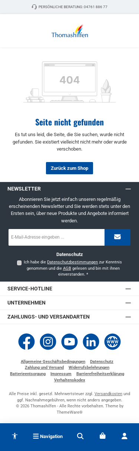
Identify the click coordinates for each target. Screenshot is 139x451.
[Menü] (48, 436)
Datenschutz (101, 361)
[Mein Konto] (124, 436)
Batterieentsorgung (28, 373)
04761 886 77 (95, 6)
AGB (67, 268)
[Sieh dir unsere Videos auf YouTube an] (69, 341)
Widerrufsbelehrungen (89, 367)
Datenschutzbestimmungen (72, 262)
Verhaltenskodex (69, 380)
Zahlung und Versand (44, 367)
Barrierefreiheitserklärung (100, 373)
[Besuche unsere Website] (112, 341)
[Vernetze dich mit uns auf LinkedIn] (91, 341)
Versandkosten (108, 393)
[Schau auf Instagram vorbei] (48, 341)
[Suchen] (80, 436)
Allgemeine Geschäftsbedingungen (53, 361)
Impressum (61, 373)
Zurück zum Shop (69, 168)
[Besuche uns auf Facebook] (26, 341)
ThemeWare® (70, 412)
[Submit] (117, 237)
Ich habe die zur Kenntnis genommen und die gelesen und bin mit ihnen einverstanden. (73, 268)
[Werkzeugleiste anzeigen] (15, 434)
